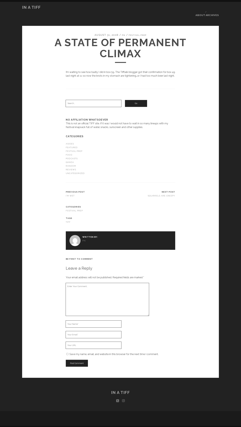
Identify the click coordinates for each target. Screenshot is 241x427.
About (200, 7)
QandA (70, 153)
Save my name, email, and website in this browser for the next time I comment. (113, 345)
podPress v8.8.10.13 (133, 425)
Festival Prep (137, 25)
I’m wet (70, 187)
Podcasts (71, 149)
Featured (71, 138)
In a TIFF (31, 7)
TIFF (68, 213)
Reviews (71, 160)
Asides (70, 134)
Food (69, 145)
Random (71, 157)
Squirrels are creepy (161, 187)
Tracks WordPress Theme (107, 420)
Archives (213, 7)
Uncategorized (75, 164)
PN (122, 25)
